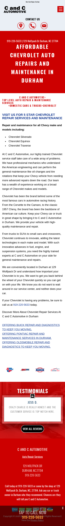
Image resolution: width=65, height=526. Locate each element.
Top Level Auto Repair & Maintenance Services (26, 105)
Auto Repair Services (32, 460)
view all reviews (32, 432)
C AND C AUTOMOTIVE (31, 101)
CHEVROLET (50, 109)
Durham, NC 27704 (49, 41)
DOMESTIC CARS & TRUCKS (26, 109)
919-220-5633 (14, 41)
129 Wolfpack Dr (31, 41)
